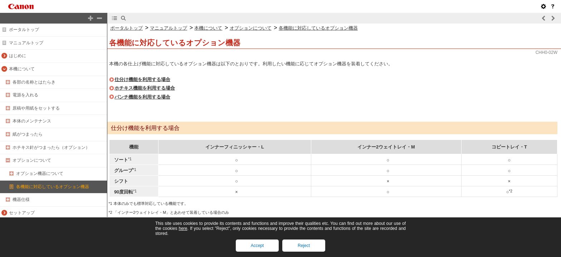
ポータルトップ (24, 29)
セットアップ (22, 212)
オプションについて (32, 160)
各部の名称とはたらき (34, 82)
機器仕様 (21, 199)
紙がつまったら (28, 134)
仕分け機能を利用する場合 (142, 79)
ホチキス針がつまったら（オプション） (51, 147)
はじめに (17, 55)
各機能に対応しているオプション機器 (52, 186)
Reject (304, 245)
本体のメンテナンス (32, 121)
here (183, 228)
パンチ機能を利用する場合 (142, 97)
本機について (22, 68)
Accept (257, 245)
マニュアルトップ (26, 42)
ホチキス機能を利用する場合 (144, 88)
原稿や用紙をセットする (36, 108)
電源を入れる (25, 94)
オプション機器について (39, 173)
